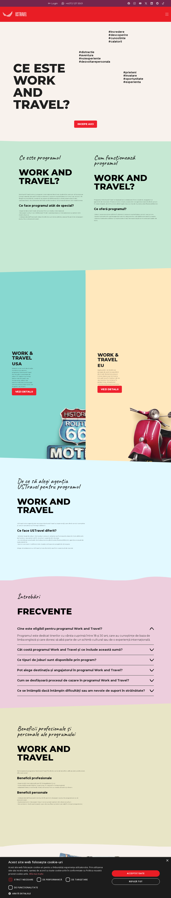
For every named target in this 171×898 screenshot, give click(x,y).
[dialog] (85, 877)
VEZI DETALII (24, 391)
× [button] (167, 860)
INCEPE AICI (86, 124)
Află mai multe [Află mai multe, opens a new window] (36, 873)
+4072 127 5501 (74, 3)
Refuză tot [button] (135, 881)
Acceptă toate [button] (135, 873)
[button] (58, 893)
